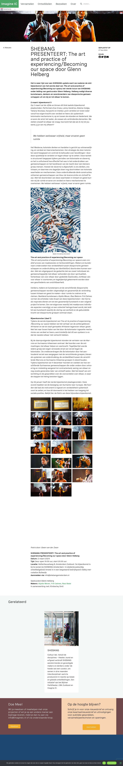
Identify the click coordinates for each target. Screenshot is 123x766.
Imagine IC (9, 4)
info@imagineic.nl (17, 717)
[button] (99, 57)
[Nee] (121, 763)
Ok (104, 763)
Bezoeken (61, 3)
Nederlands (6, 9)
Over (73, 3)
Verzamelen (27, 3)
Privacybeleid (112, 763)
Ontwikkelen (45, 3)
